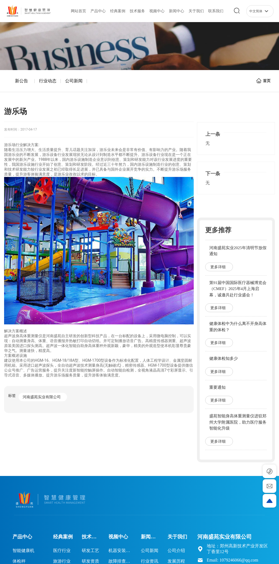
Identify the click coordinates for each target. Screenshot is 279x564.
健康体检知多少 (223, 358)
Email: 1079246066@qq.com (232, 560)
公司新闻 (74, 81)
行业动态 (47, 81)
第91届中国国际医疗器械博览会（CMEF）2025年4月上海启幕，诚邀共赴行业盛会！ (237, 289)
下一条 (212, 173)
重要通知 (217, 387)
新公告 (21, 81)
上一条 (212, 134)
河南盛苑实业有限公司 (42, 397)
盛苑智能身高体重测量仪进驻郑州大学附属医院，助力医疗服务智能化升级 (237, 422)
